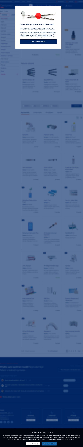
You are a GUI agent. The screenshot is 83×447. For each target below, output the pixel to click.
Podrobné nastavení (33, 444)
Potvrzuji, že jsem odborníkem (38, 41)
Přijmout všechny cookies (49, 444)
